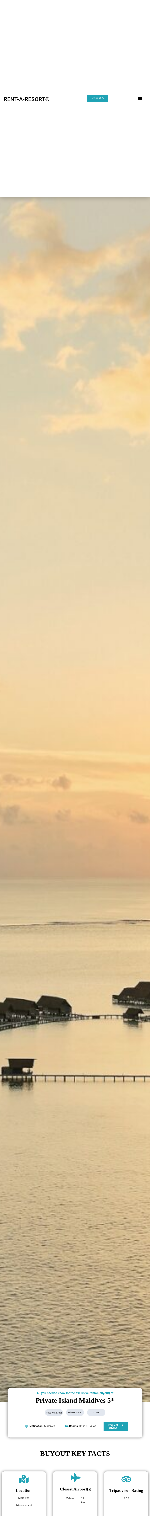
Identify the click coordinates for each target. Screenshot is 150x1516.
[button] (140, 98)
